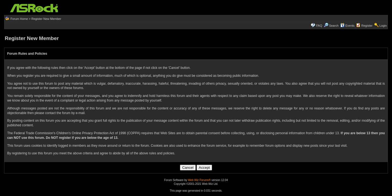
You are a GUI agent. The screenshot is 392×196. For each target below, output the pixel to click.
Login (383, 25)
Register (367, 25)
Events (347, 25)
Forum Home (19, 18)
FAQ (319, 25)
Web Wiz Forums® (199, 180)
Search (334, 25)
